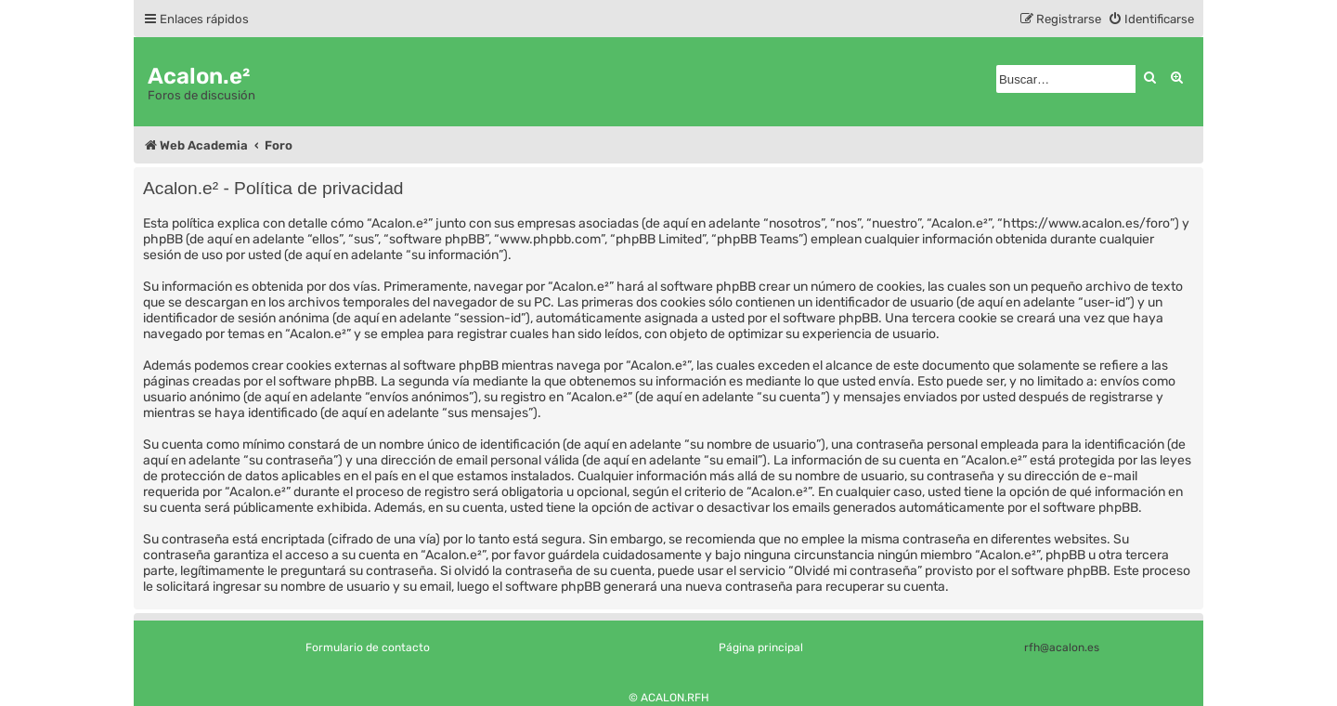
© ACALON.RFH (669, 697)
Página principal (761, 647)
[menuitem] (1151, 19)
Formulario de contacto (367, 647)
